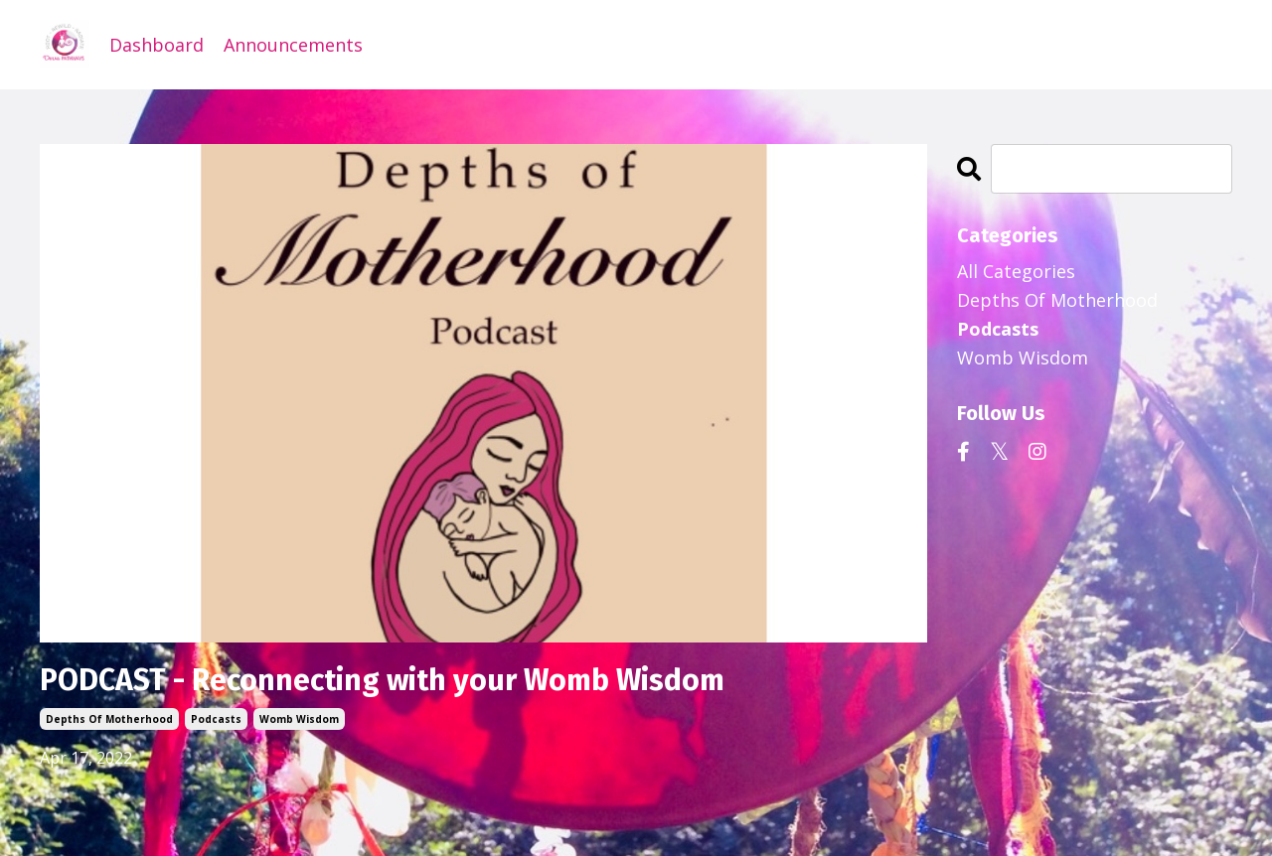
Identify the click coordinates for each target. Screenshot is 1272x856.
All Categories (1016, 271)
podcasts (216, 719)
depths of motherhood (109, 719)
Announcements (293, 45)
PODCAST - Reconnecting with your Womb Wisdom (382, 680)
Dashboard (156, 45)
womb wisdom (299, 719)
